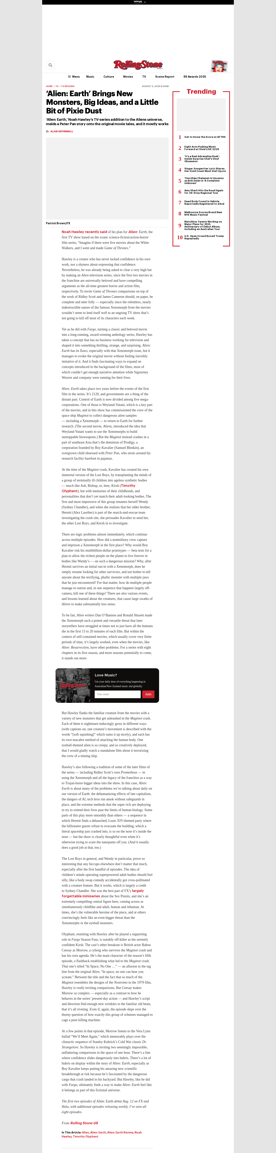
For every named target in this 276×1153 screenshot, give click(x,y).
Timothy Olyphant (85, 1136)
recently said (96, 232)
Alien (132, 232)
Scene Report (164, 76)
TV (144, 76)
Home (49, 86)
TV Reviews (68, 86)
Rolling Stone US (84, 1123)
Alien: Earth (98, 1132)
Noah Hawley (73, 232)
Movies (128, 76)
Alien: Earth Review (120, 1132)
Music (90, 76)
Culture (109, 76)
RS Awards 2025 (195, 76)
